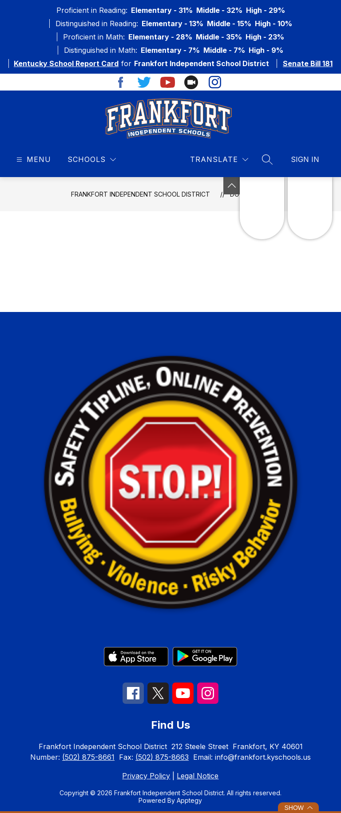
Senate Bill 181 (308, 63)
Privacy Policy (146, 775)
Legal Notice (197, 775)
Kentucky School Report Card (66, 63)
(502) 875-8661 (88, 757)
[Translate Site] (219, 159)
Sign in (305, 159)
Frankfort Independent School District (140, 194)
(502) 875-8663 (162, 757)
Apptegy (189, 800)
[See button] (231, 185)
